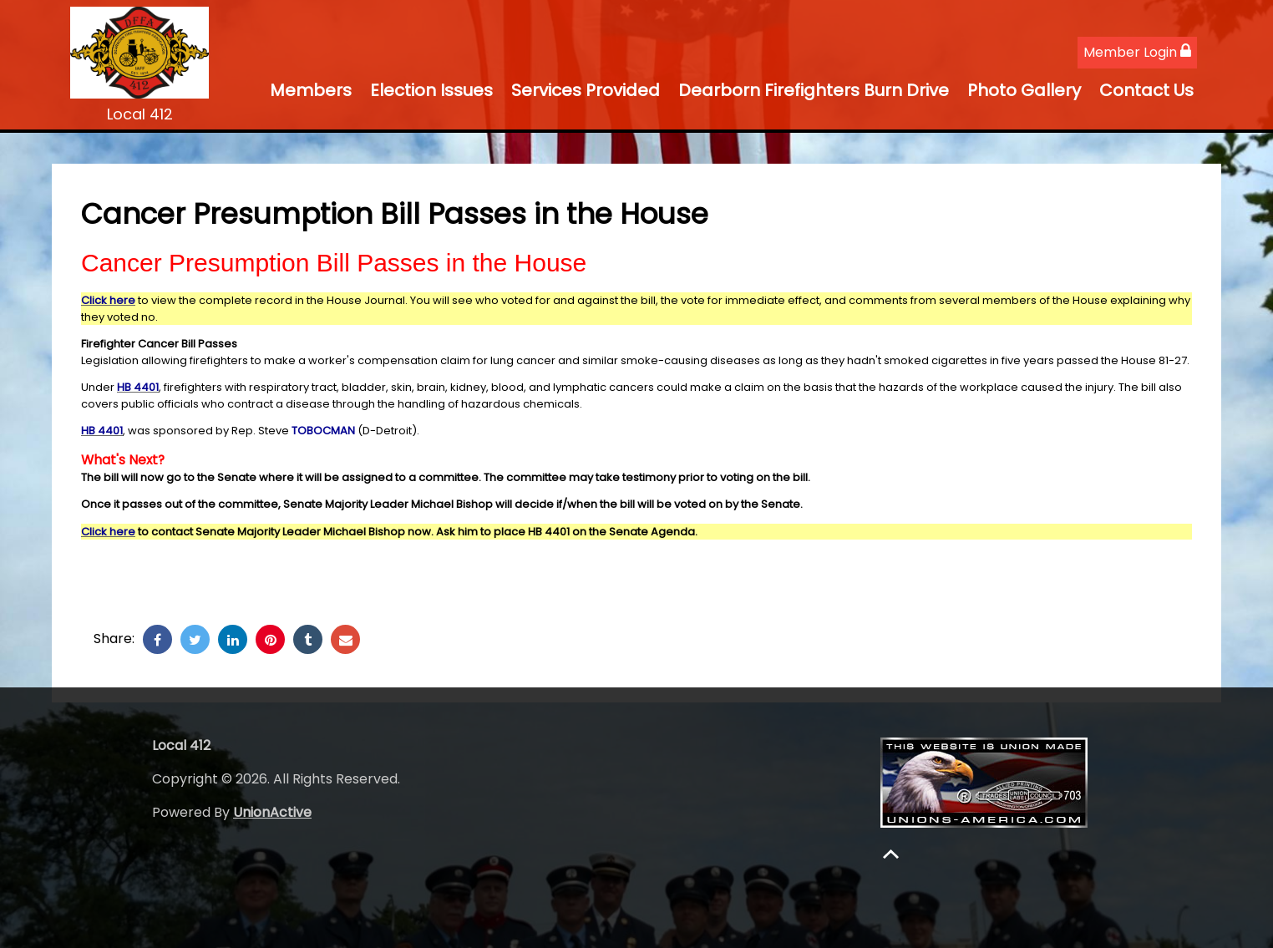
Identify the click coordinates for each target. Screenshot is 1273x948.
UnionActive (272, 812)
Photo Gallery (1024, 90)
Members (311, 90)
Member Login (1137, 52)
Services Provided (585, 90)
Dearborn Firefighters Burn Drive (813, 90)
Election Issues (431, 90)
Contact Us (1146, 90)
